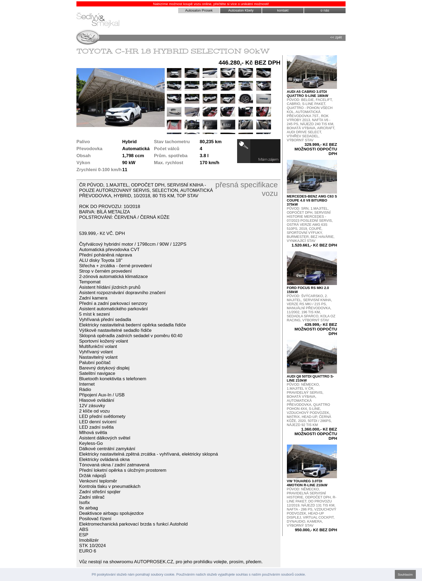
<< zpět (336, 37)
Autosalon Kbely (241, 10)
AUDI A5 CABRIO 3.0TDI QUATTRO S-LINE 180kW (307, 94)
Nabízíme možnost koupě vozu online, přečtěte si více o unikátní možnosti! (211, 4)
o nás (325, 10)
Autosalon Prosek (199, 10)
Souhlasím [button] (405, 574)
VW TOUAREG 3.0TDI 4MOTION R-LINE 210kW (307, 483)
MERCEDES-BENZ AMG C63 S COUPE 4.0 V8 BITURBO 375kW (312, 200)
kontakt (283, 10)
